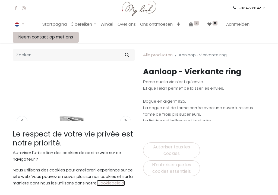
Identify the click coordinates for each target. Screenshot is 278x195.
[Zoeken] (127, 55)
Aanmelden (237, 24)
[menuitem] (54, 24)
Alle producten (158, 55)
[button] (178, 24)
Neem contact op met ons (45, 37)
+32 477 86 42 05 (252, 8)
